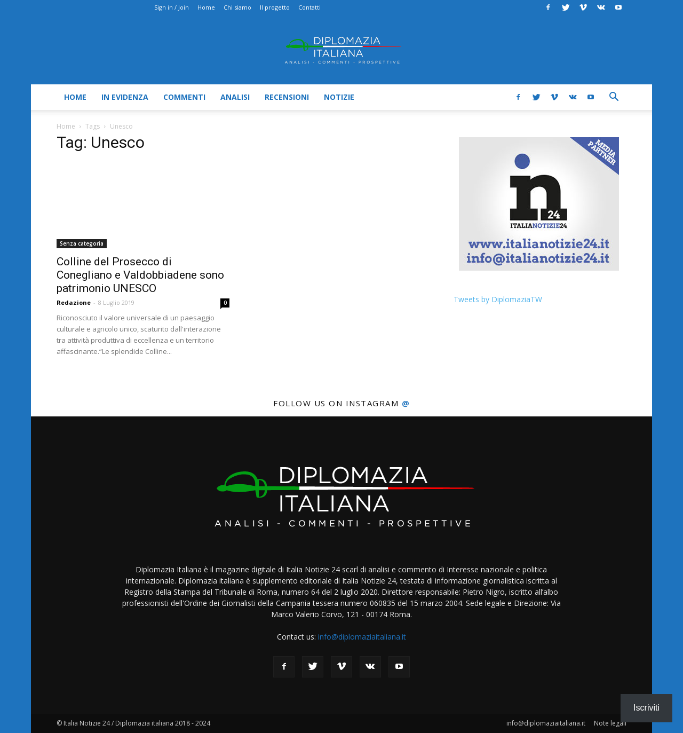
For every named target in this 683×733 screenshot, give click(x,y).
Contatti (309, 7)
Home (206, 7)
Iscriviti (646, 707)
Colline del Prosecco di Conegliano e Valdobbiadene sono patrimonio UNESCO (140, 275)
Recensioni (287, 97)
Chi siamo (237, 7)
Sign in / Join (171, 7)
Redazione (74, 302)
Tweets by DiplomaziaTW (498, 299)
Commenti (184, 97)
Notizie (339, 97)
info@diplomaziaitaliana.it (362, 637)
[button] (613, 98)
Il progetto (275, 7)
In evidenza (124, 97)
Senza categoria (82, 243)
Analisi (235, 97)
